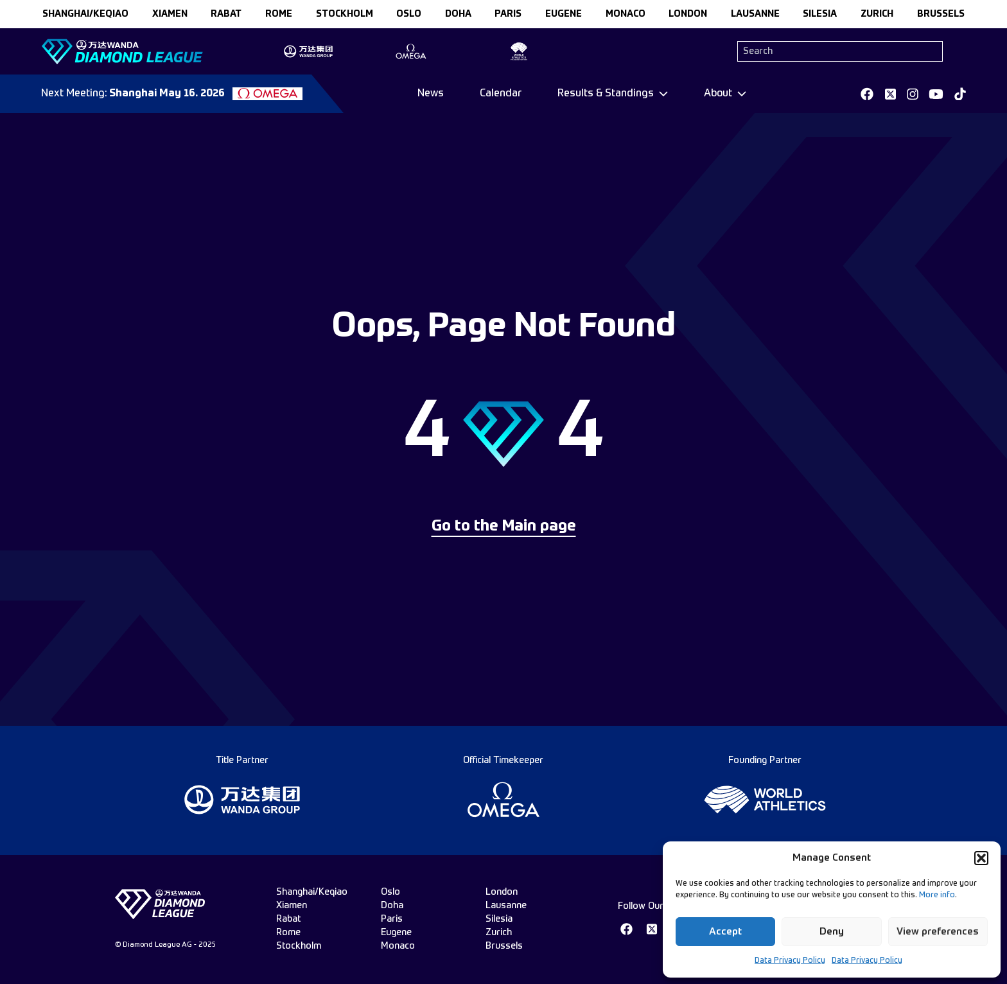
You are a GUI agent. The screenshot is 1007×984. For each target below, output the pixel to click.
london (688, 14)
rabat (226, 14)
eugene (563, 14)
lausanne (755, 14)
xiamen (170, 14)
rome (278, 14)
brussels (941, 14)
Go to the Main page (504, 526)
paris (508, 14)
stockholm (344, 14)
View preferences (938, 931)
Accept (725, 931)
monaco (625, 14)
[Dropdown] (612, 94)
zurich (877, 14)
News (430, 94)
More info (937, 895)
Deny (831, 931)
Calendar (500, 94)
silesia (820, 14)
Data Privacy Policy (790, 961)
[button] (981, 858)
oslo (408, 14)
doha (458, 14)
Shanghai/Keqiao (85, 14)
